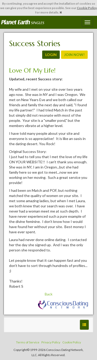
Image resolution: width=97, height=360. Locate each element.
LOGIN (51, 54)
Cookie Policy (87, 8)
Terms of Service (27, 342)
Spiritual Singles (22, 22)
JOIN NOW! (74, 54)
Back (49, 294)
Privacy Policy (50, 342)
